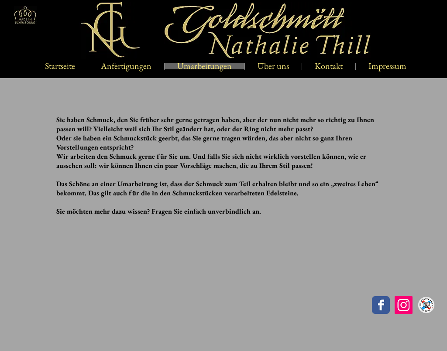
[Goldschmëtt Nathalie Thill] (381, 305)
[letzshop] (426, 305)
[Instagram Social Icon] (404, 305)
